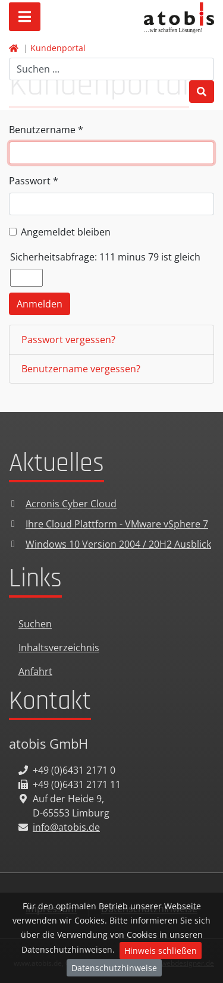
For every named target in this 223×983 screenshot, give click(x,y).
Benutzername (46, 129)
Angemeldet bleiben (66, 231)
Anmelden (39, 303)
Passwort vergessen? (68, 339)
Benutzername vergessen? (80, 368)
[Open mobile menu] (24, 16)
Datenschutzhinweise (114, 967)
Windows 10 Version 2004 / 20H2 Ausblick (118, 544)
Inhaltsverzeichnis (58, 647)
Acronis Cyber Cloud (71, 503)
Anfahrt (35, 671)
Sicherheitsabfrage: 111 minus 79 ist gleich (105, 256)
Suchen (35, 623)
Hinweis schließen (160, 950)
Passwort (33, 180)
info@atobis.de (66, 827)
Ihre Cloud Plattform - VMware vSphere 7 (117, 523)
